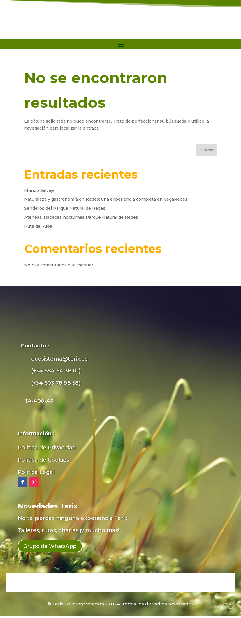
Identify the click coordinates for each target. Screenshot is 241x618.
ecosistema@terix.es (59, 359)
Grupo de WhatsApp (55, 546)
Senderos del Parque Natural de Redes (64, 208)
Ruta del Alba (38, 226)
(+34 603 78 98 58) (55, 383)
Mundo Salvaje (39, 190)
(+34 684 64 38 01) (55, 371)
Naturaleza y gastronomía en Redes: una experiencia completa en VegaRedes (105, 199)
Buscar (206, 150)
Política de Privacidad (47, 447)
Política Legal (36, 472)
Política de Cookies (43, 460)
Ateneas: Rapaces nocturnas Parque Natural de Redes (81, 217)
